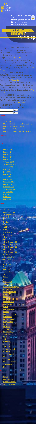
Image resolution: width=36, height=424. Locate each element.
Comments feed (9, 382)
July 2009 (6, 194)
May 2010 (7, 174)
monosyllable (8, 302)
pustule (6, 324)
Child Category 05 (10, 252)
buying (6, 222)
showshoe (7, 334)
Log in (5, 377)
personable (7, 317)
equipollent (7, 272)
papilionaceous (9, 309)
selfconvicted (8, 331)
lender (5, 294)
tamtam (6, 344)
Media (5, 299)
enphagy (6, 269)
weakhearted (8, 354)
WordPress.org (9, 384)
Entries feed (8, 379)
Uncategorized (9, 349)
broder (6, 219)
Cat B (5, 227)
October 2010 (8, 162)
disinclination (8, 257)
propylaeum (8, 322)
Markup (6, 297)
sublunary (7, 341)
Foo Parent (7, 282)
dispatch (6, 262)
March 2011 (7, 159)
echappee (7, 264)
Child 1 (6, 237)
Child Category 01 (10, 242)
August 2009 (8, 192)
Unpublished (8, 351)
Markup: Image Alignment (13, 126)
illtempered (7, 289)
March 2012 (7, 154)
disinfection (7, 259)
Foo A (5, 277)
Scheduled (7, 121)
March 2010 (7, 179)
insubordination (9, 292)
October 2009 (8, 187)
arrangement (8, 214)
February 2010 (8, 182)
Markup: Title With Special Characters (18, 131)
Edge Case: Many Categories (18, 32)
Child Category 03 (10, 247)
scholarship (7, 329)
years (5, 366)
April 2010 (7, 177)
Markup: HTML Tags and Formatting (17, 124)
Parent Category (9, 314)
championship (9, 232)
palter (5, 307)
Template (7, 346)
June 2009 (7, 197)
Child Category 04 (10, 249)
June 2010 (7, 172)
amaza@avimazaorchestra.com (23, 20)
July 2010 (6, 169)
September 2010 (9, 164)
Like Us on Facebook (20, 22)
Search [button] (16, 110)
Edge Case (7, 267)
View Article (16, 57)
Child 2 (6, 239)
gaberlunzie (8, 284)
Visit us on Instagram (20, 24)
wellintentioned (9, 361)
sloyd (5, 336)
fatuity (6, 274)
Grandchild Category (11, 287)
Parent (6, 312)
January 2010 (8, 184)
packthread (7, 304)
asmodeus (7, 217)
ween (5, 356)
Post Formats (8, 319)
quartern (6, 327)
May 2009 (7, 199)
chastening (7, 234)
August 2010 (8, 167)
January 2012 (8, 157)
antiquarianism (9, 212)
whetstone (7, 364)
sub (4, 339)
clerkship (6, 254)
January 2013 (8, 152)
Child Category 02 (10, 244)
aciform (6, 209)
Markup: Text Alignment (12, 129)
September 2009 (9, 189)
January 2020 (8, 149)
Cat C (5, 229)
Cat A (5, 224)
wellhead (6, 359)
